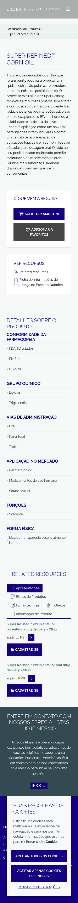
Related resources (30, 272)
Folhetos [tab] (56, 605)
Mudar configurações (39, 887)
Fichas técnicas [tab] (24, 605)
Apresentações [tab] (24, 588)
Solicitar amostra (39, 214)
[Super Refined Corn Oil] (39, 232)
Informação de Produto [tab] (31, 614)
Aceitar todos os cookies (39, 856)
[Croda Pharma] (22, 9)
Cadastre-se (24, 650)
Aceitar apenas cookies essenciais (39, 873)
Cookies (52, 842)
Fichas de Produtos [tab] (28, 597)
